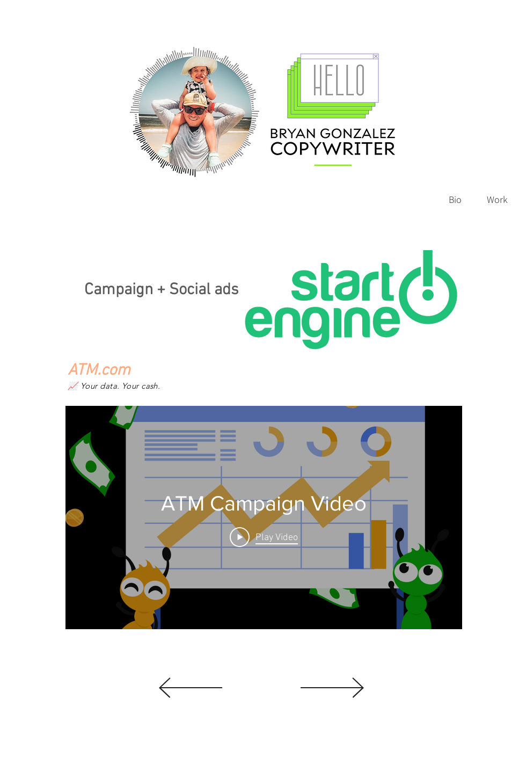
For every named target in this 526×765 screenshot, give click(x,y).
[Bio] (455, 199)
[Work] (497, 199)
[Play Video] (264, 537)
